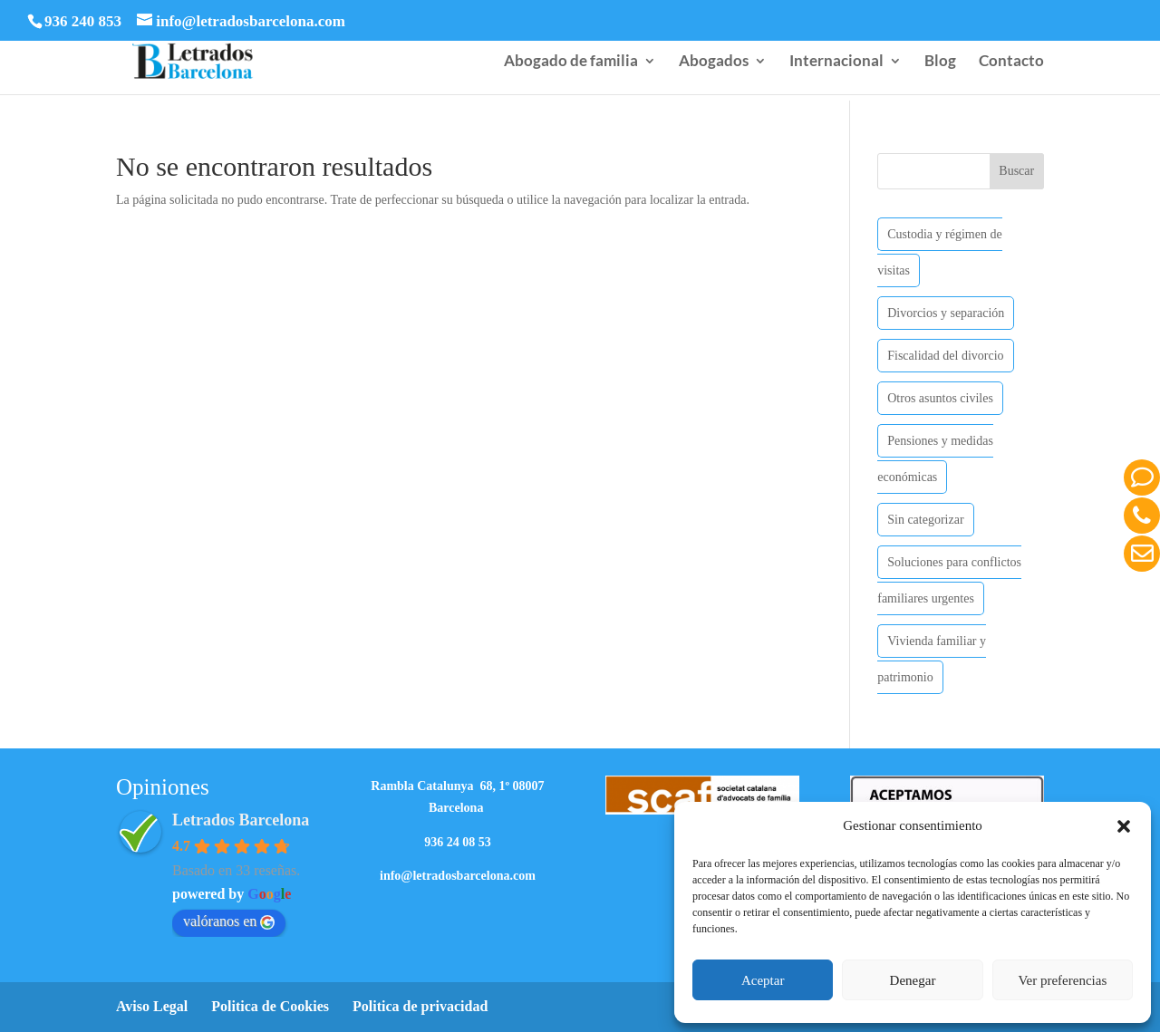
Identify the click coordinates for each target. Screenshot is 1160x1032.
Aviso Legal (152, 1006)
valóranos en (229, 921)
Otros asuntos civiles (940, 398)
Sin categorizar (925, 519)
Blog (940, 62)
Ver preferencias (1062, 980)
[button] (1124, 826)
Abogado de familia (571, 62)
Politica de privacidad (420, 1006)
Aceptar (762, 980)
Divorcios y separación (945, 313)
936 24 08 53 (457, 842)
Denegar (913, 980)
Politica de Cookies (270, 1006)
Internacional (836, 62)
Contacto (1011, 62)
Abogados (714, 62)
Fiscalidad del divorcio (945, 355)
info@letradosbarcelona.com (458, 876)
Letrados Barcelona (240, 820)
